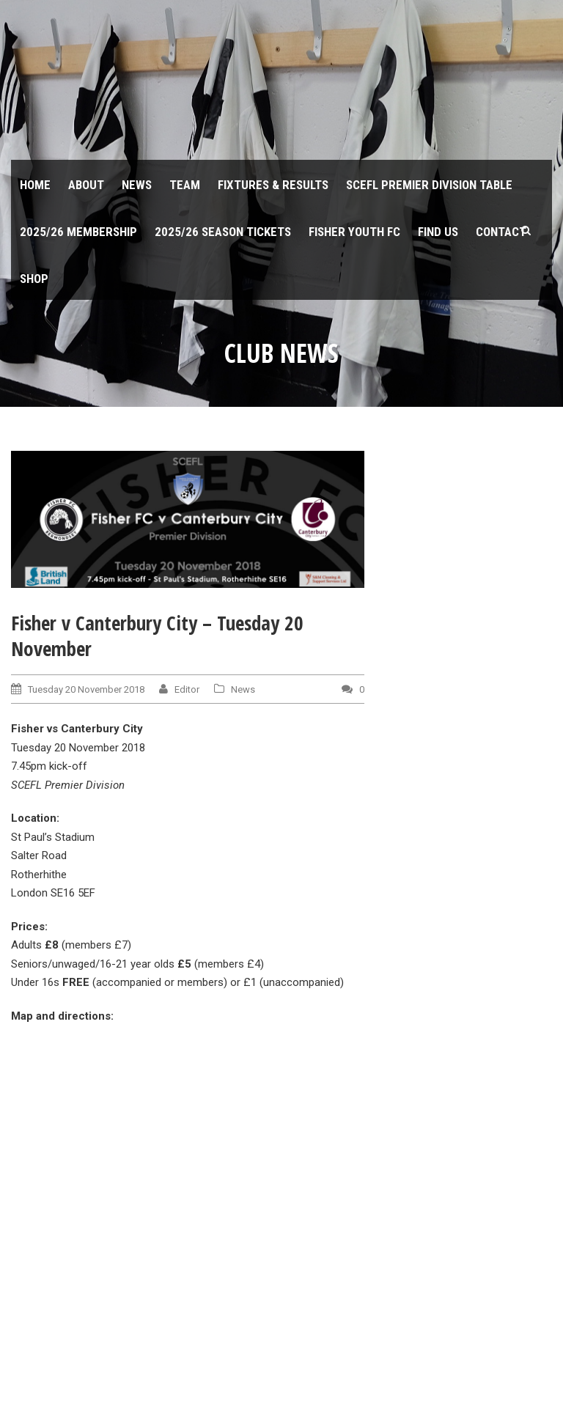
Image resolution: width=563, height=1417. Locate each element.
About (86, 184)
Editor (186, 689)
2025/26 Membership (78, 231)
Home (35, 184)
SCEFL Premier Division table (429, 184)
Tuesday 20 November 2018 (86, 689)
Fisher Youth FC (354, 231)
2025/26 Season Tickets (223, 231)
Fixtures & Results (273, 184)
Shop (34, 278)
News (137, 184)
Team (184, 184)
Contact (501, 231)
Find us (438, 231)
